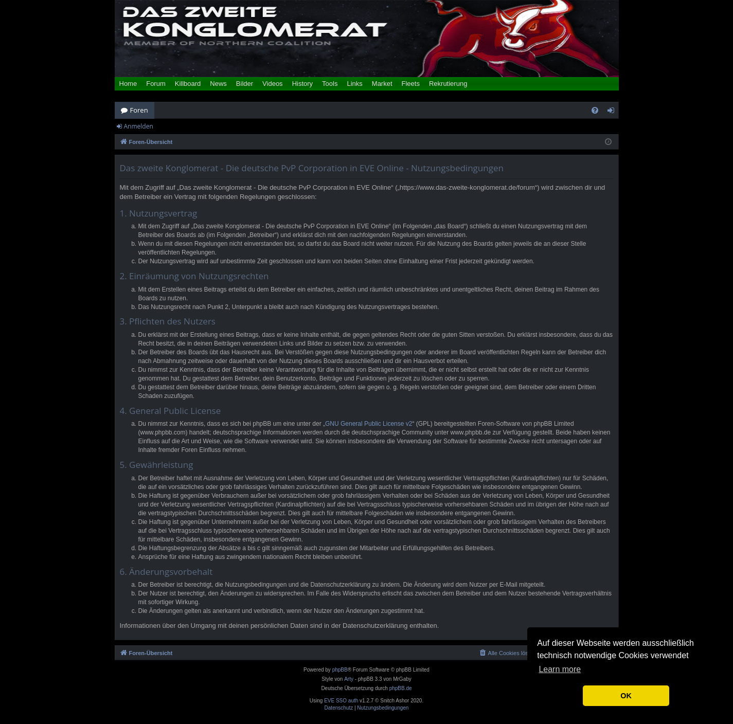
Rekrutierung (448, 83)
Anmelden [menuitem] (613, 112)
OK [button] (626, 696)
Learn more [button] (560, 669)
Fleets (411, 83)
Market (382, 83)
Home (128, 83)
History (302, 83)
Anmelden (138, 126)
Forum (156, 83)
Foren (139, 110)
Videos (272, 83)
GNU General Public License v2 (368, 423)
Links (354, 83)
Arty (348, 679)
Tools (329, 83)
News (218, 83)
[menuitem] (595, 110)
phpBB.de (400, 688)
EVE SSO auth (341, 700)
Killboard (188, 83)
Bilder (244, 83)
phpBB (340, 670)
